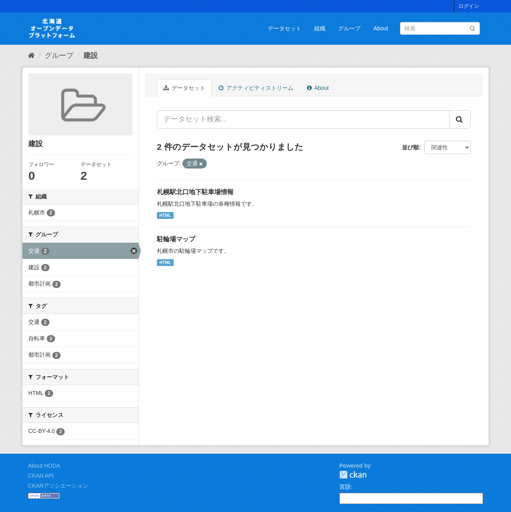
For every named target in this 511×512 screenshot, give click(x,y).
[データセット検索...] (303, 119)
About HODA (44, 465)
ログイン (468, 6)
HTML (165, 215)
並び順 (410, 147)
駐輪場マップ (176, 239)
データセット (284, 28)
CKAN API (41, 475)
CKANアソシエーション (58, 485)
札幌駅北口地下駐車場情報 (195, 192)
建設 (90, 56)
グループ (349, 28)
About (380, 28)
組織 (319, 28)
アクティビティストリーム (256, 88)
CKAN (352, 474)
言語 (345, 487)
